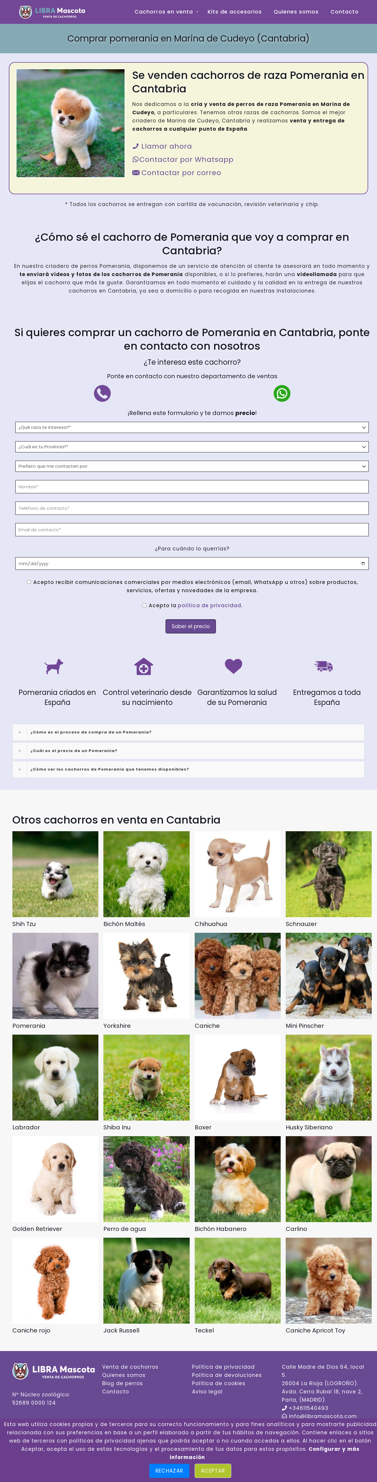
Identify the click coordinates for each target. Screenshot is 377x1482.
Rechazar (169, 1470)
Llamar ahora (162, 146)
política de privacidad (209, 605)
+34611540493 (308, 1408)
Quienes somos (123, 1375)
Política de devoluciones (227, 1375)
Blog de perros (122, 1383)
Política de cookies (218, 1383)
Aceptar (213, 1470)
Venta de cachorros (130, 1366)
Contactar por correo (176, 172)
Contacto (115, 1391)
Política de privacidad (223, 1366)
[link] (188, 732)
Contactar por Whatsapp (183, 159)
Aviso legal (207, 1391)
